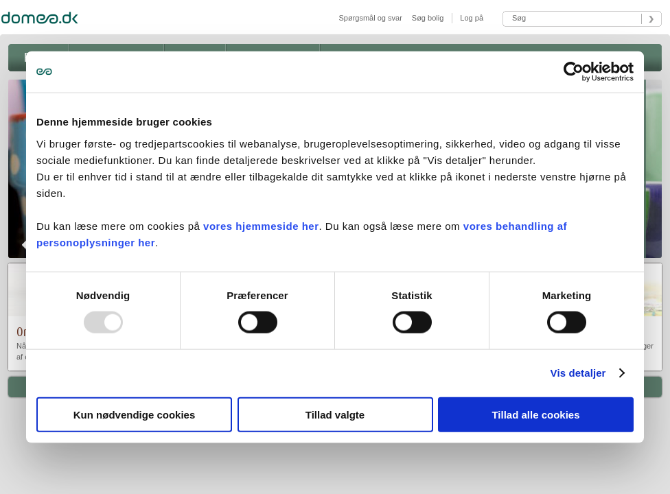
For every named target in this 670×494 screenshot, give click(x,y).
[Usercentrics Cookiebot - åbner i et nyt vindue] (573, 72)
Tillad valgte (335, 414)
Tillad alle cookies (535, 414)
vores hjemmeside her (261, 225)
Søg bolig (427, 18)
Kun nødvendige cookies (134, 414)
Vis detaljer (578, 373)
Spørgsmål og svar (370, 18)
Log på (470, 18)
